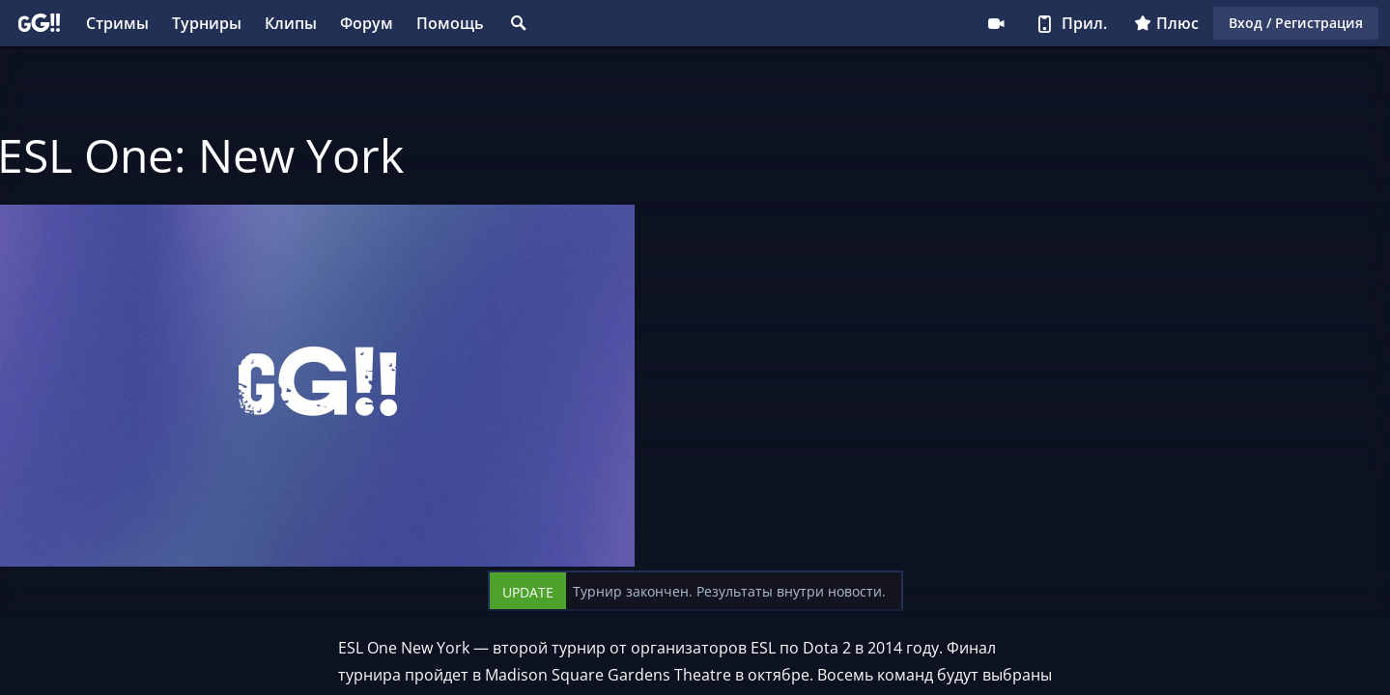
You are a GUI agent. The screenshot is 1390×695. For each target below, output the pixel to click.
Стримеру (996, 23)
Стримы (117, 23)
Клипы (291, 23)
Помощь (450, 23)
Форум (366, 23)
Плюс (1166, 23)
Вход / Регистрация (1296, 23)
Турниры (206, 23)
